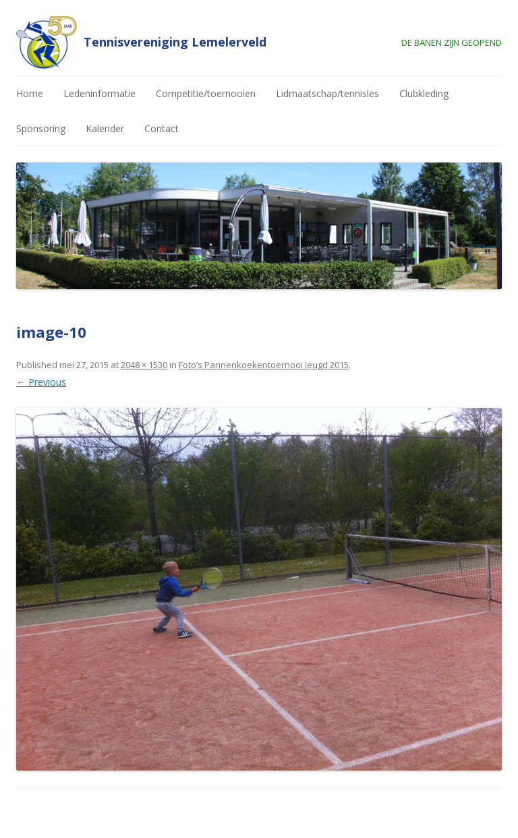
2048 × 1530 (144, 365)
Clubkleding (424, 93)
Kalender (105, 128)
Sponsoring (40, 128)
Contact (161, 128)
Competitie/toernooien (206, 93)
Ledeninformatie (99, 93)
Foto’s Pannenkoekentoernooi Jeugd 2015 (264, 365)
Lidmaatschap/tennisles (327, 93)
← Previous (41, 382)
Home (29, 93)
